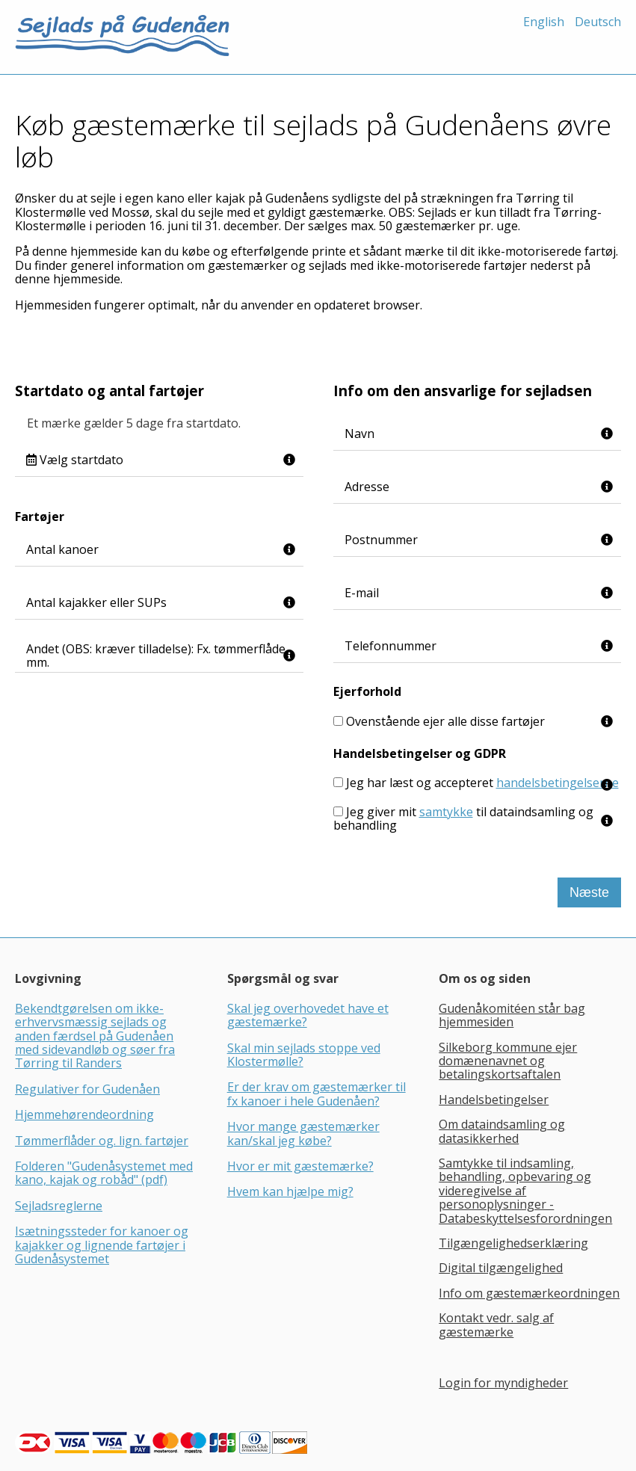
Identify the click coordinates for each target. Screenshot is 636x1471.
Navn (359, 433)
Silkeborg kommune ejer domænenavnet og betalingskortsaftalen (508, 1061)
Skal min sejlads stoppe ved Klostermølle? (303, 1055)
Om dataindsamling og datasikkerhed (502, 1131)
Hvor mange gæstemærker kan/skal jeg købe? (303, 1133)
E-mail (362, 592)
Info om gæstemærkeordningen (529, 1293)
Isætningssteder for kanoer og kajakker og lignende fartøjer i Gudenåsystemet (101, 1245)
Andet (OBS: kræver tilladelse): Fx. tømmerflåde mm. (155, 656)
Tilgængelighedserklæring (513, 1243)
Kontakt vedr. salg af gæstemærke (496, 1324)
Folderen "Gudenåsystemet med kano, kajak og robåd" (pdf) (104, 1173)
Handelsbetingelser (494, 1099)
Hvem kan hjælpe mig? (290, 1191)
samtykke (446, 812)
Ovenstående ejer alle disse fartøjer (445, 721)
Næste (589, 892)
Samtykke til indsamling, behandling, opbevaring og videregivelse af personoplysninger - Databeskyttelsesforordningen (525, 1191)
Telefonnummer (390, 646)
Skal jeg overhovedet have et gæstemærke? (308, 1015)
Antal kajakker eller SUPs (96, 602)
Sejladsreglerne (58, 1205)
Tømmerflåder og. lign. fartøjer (101, 1140)
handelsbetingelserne (557, 782)
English (543, 21)
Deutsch (598, 21)
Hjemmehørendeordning (84, 1114)
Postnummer (381, 539)
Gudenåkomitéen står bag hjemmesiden (512, 1015)
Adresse (367, 486)
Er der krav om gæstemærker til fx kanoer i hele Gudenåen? (316, 1093)
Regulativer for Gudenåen (87, 1089)
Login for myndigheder (503, 1383)
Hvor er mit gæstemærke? (300, 1166)
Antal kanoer (62, 549)
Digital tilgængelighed (501, 1267)
